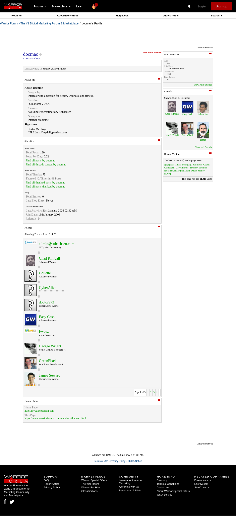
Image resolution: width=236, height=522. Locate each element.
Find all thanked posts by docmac (45, 182)
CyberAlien (47, 287)
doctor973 (46, 302)
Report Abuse (51, 483)
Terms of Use (101, 461)
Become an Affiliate (130, 490)
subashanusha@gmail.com (177, 170)
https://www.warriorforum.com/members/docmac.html (55, 418)
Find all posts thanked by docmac (45, 186)
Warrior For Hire (90, 487)
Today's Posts (170, 15)
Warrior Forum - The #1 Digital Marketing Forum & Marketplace (39, 23)
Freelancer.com (203, 480)
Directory (162, 480)
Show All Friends (203, 147)
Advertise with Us (205, 47)
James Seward (49, 375)
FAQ (46, 480)
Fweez (44, 331)
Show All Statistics (203, 84)
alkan (178, 164)
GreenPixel (47, 361)
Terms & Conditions (168, 483)
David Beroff (182, 167)
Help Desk (122, 15)
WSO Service (164, 494)
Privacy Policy (117, 461)
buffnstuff (197, 164)
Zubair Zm (203, 114)
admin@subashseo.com (56, 244)
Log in (201, 6)
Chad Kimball (49, 258)
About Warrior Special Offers (173, 491)
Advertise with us (67, 15)
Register (16, 15)
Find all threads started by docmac (46, 164)
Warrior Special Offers (94, 480)
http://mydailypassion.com (39, 410)
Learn (81, 6)
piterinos (203, 167)
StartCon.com (202, 487)
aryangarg (186, 164)
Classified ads (89, 491)
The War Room (90, 483)
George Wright (50, 346)
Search (215, 15)
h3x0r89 (194, 167)
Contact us (163, 487)
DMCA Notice (134, 461)
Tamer (203, 139)
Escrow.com (201, 483)
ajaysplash (169, 164)
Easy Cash (47, 317)
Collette (45, 273)
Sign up (221, 6)
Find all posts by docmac (40, 160)
